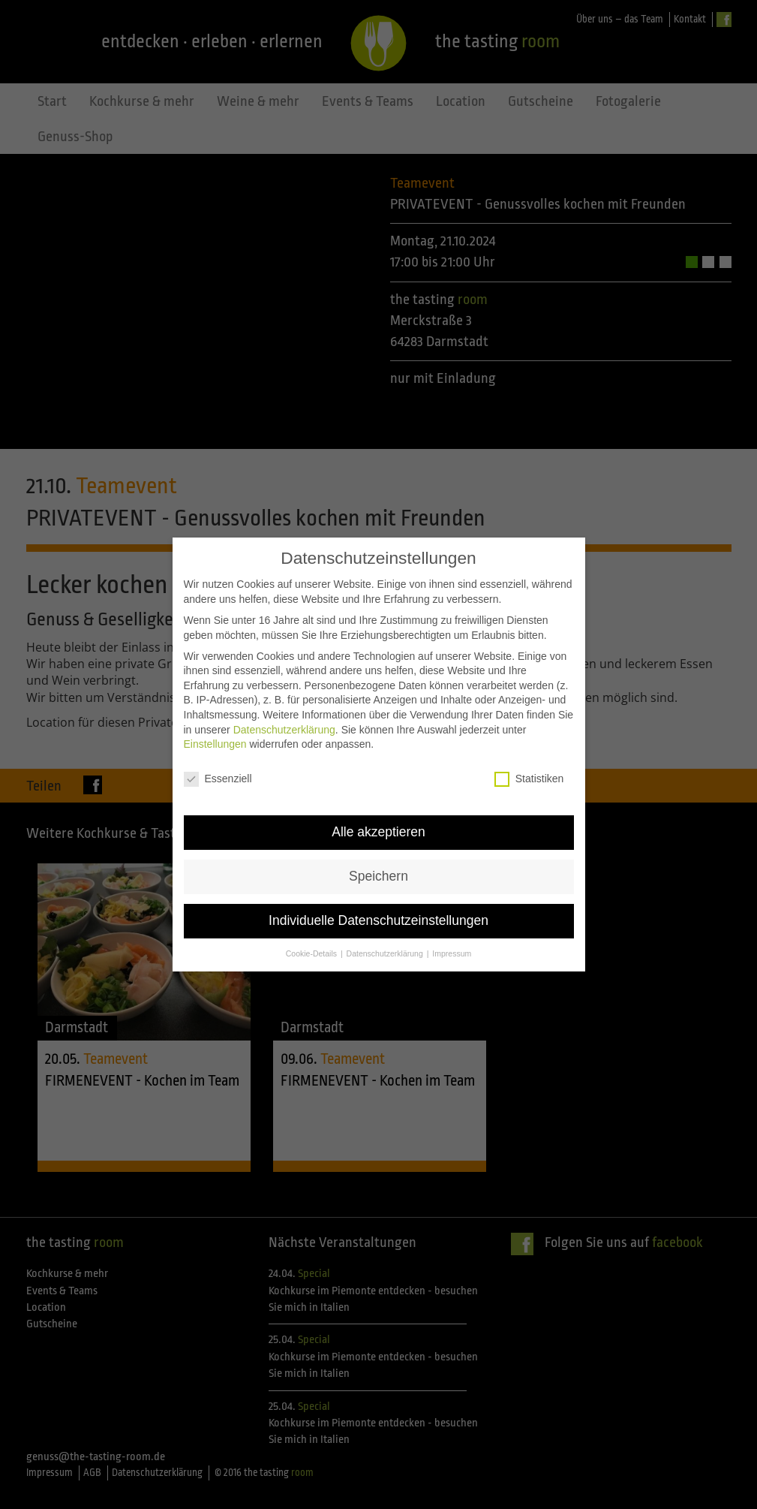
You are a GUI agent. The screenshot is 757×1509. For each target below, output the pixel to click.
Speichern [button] (378, 867)
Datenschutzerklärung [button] (386, 944)
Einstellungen (215, 735)
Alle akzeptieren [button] (378, 822)
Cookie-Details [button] (312, 944)
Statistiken (529, 770)
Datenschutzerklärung (284, 721)
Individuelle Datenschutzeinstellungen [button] (378, 911)
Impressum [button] (451, 944)
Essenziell (218, 770)
